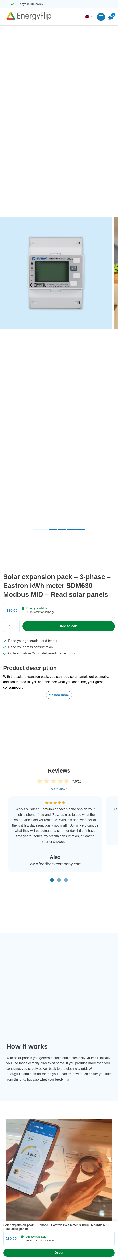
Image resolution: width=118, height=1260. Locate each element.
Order (59, 1253)
